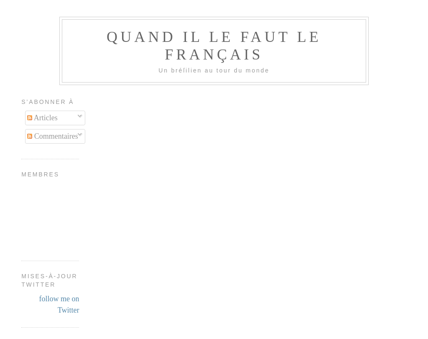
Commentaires (52, 136)
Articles (42, 118)
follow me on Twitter (59, 304)
